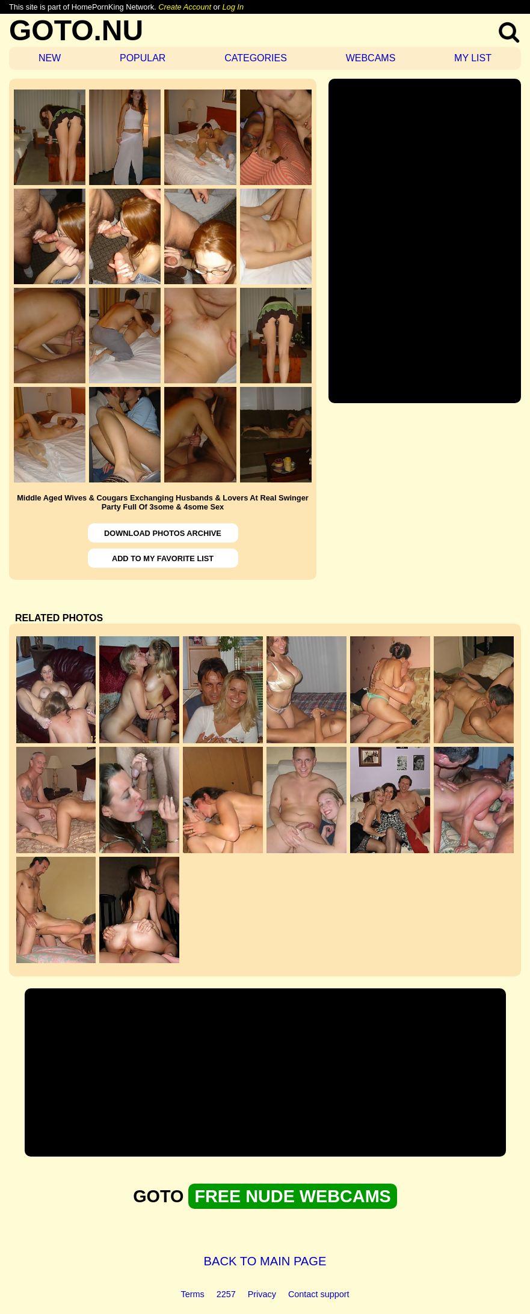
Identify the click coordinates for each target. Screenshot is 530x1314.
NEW (50, 58)
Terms (193, 1294)
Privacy (262, 1294)
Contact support (319, 1294)
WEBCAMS (371, 58)
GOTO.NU (76, 30)
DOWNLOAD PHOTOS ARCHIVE (162, 533)
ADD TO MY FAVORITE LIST (163, 558)
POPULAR (142, 58)
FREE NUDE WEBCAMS (292, 1196)
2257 (226, 1294)
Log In (233, 6)
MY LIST (472, 58)
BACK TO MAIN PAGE (265, 1261)
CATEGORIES (255, 58)
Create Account (184, 6)
